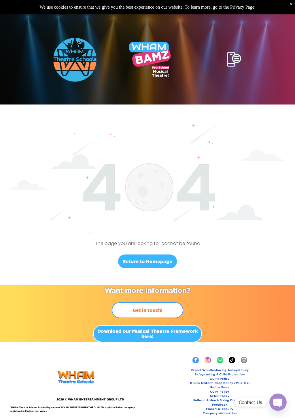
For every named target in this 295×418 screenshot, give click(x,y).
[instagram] (208, 361)
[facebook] (195, 361)
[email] (244, 361)
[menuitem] (219, 370)
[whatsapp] (220, 361)
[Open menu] (234, 59)
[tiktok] (232, 361)
